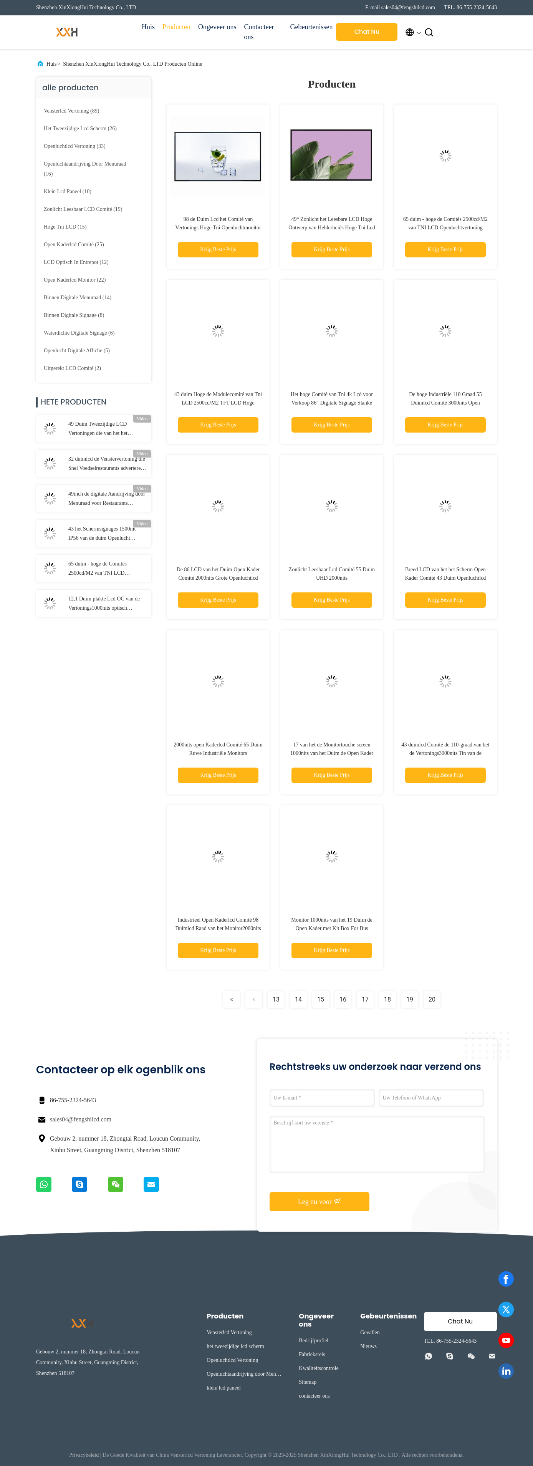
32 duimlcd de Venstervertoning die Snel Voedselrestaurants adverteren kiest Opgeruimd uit (106, 464)
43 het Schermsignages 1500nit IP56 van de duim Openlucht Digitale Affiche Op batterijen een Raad (104, 534)
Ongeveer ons (217, 27)
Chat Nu (367, 31)
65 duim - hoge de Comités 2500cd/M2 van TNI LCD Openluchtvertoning (97, 569)
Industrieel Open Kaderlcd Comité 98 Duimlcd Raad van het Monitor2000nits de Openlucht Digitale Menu (218, 928)
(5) (77, 350)
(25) (74, 244)
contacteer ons (314, 1396)
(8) (74, 315)
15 (320, 999)
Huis (148, 27)
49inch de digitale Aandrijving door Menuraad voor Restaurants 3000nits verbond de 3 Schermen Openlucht (106, 499)
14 (298, 999)
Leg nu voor (319, 1201)
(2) (72, 368)
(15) (65, 227)
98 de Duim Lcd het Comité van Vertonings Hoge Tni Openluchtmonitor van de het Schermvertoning (218, 227)
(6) (79, 333)
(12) (76, 262)
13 (276, 999)
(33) (75, 146)
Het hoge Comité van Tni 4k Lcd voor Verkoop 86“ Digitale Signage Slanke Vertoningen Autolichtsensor (332, 402)
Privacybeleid (84, 1455)
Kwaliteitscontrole (318, 1368)
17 (365, 999)
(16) (85, 169)
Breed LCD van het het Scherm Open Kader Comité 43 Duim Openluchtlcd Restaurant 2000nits (445, 578)
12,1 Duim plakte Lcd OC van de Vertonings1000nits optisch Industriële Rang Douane (104, 604)
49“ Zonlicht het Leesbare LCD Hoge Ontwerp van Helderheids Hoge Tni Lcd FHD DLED (331, 227)
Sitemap (307, 1382)
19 (409, 999)
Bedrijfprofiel (313, 1340)
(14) (77, 297)
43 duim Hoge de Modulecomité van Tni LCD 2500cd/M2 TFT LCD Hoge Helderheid (218, 402)
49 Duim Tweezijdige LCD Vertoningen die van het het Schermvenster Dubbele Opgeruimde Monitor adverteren (103, 429)
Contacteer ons (259, 32)
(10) (67, 191)
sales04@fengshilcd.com (80, 1119)
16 (342, 999)
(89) (71, 111)
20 (432, 999)
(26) (80, 128)
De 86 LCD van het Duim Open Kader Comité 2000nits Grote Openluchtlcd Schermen (218, 578)
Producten (176, 27)
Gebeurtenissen (309, 27)
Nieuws (368, 1346)
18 (387, 999)
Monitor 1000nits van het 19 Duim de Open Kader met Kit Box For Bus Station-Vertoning (331, 928)
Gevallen (370, 1332)
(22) (75, 280)
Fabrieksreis (312, 1354)
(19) (83, 209)
